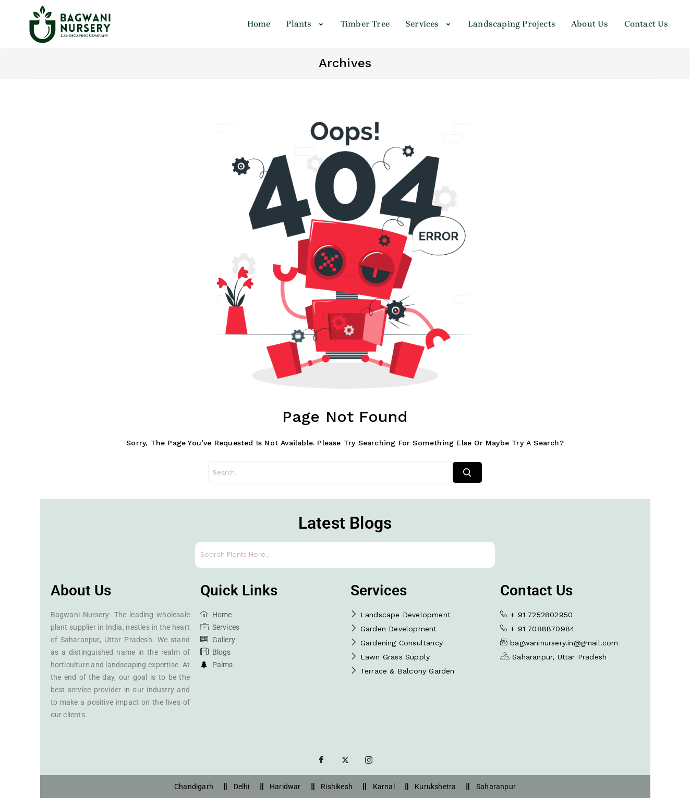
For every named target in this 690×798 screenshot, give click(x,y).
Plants (305, 24)
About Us (590, 24)
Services (428, 24)
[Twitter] (345, 759)
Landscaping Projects (511, 24)
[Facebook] (321, 759)
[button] (305, 24)
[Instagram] (369, 759)
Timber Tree (365, 24)
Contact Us (646, 24)
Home (259, 24)
